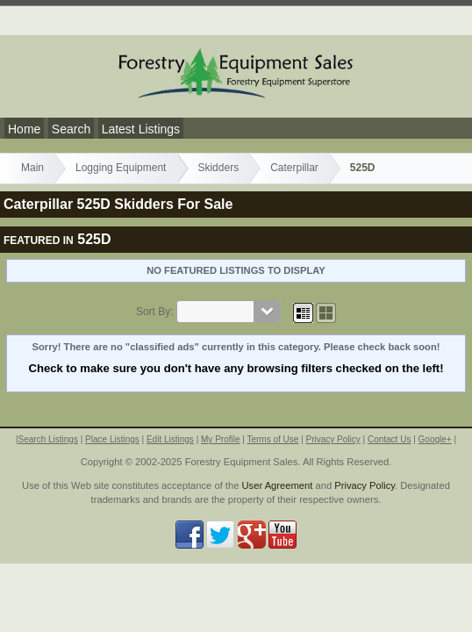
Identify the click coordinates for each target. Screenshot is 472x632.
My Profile (220, 439)
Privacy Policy (333, 439)
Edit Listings (170, 439)
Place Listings (112, 439)
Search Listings (48, 439)
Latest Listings (141, 129)
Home (24, 129)
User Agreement (277, 485)
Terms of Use (272, 439)
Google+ (435, 439)
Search (71, 129)
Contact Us (389, 439)
